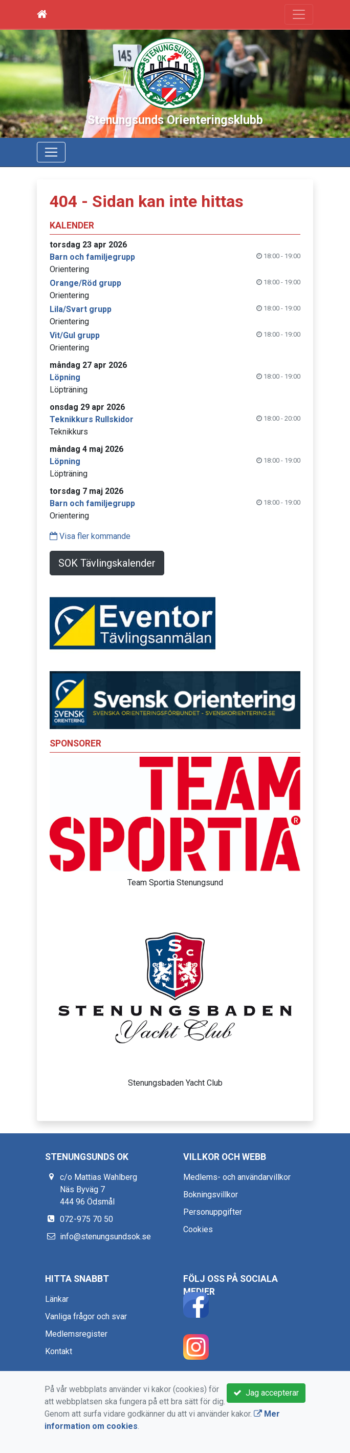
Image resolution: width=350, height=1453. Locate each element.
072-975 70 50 (86, 1219)
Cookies (198, 1229)
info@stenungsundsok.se (105, 1236)
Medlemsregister (76, 1334)
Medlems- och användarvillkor (237, 1177)
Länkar (57, 1299)
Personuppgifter (212, 1212)
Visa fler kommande (90, 536)
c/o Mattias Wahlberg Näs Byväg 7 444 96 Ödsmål (98, 1189)
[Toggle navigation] (299, 14)
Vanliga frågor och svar (86, 1316)
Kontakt (58, 1351)
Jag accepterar (266, 1393)
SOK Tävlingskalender (107, 563)
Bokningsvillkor (210, 1194)
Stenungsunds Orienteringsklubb (175, 120)
